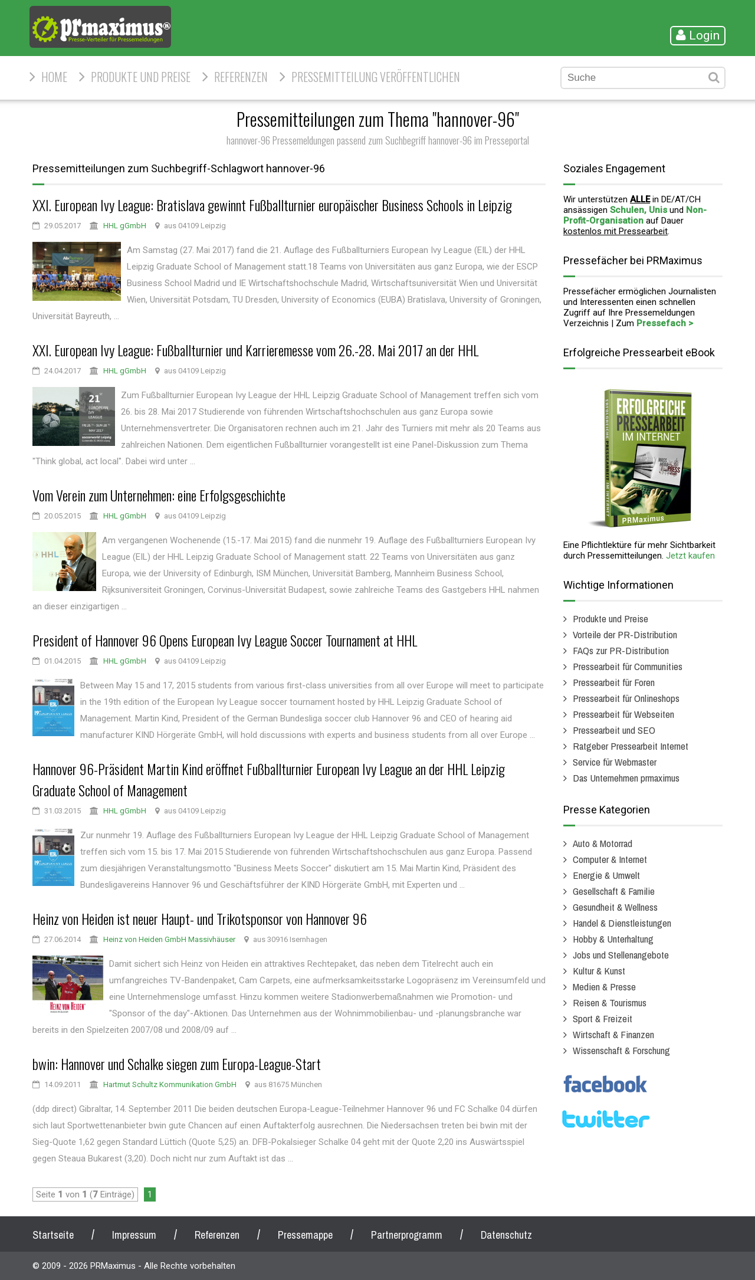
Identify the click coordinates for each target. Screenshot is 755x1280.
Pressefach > (664, 323)
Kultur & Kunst (599, 970)
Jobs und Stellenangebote (621, 954)
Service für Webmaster (614, 762)
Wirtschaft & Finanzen (613, 1034)
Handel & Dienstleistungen (622, 923)
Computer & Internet (610, 859)
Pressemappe (305, 1235)
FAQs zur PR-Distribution (621, 650)
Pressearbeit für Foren (614, 682)
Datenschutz (506, 1235)
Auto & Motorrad (602, 843)
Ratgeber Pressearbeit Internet (630, 746)
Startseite (53, 1235)
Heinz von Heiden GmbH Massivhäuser (169, 939)
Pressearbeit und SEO (614, 730)
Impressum (134, 1235)
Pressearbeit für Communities (627, 666)
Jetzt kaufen (690, 555)
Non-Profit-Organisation (635, 215)
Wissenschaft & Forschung (621, 1050)
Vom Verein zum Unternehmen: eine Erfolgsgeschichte (158, 495)
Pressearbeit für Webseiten (623, 714)
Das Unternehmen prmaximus (626, 778)
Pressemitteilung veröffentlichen (375, 77)
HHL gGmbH (124, 225)
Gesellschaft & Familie (614, 891)
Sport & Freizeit (602, 1018)
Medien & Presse (604, 986)
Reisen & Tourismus (609, 1002)
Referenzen (241, 77)
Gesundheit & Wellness (615, 907)
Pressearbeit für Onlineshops (626, 698)
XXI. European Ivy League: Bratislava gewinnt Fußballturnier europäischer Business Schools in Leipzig (272, 204)
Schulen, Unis (638, 210)
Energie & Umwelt (606, 875)
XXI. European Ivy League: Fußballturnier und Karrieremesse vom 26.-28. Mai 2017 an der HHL (255, 349)
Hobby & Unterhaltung (613, 939)
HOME (54, 77)
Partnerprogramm (406, 1235)
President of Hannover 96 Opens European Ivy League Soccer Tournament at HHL (224, 640)
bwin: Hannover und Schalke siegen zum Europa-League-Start (176, 1063)
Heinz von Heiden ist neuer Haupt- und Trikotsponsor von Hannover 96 (199, 918)
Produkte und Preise (141, 77)
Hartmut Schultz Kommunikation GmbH (170, 1084)
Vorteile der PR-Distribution (625, 634)
